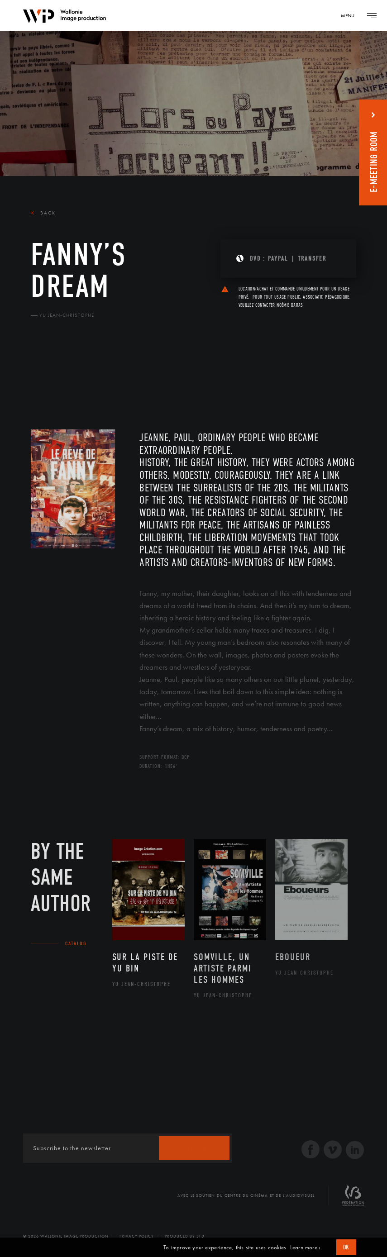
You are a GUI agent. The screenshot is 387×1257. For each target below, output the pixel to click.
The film (46, 376)
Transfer (312, 258)
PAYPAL (278, 258)
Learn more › (305, 1247)
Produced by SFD (185, 1236)
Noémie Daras (290, 305)
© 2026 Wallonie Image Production (66, 1236)
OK (346, 1247)
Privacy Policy (136, 1236)
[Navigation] (351, 15)
